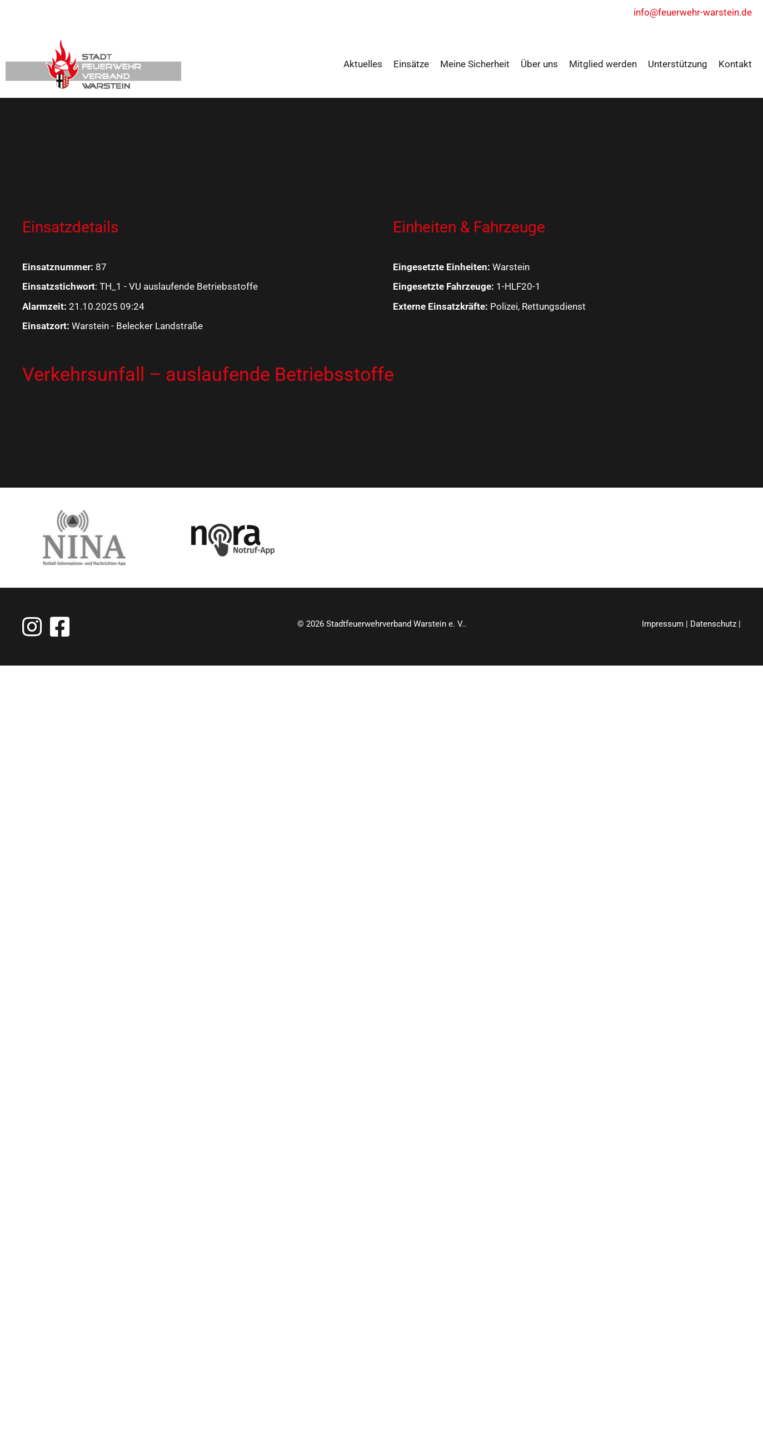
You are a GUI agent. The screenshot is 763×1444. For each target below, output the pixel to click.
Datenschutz (713, 624)
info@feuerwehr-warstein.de (695, 12)
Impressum (663, 624)
